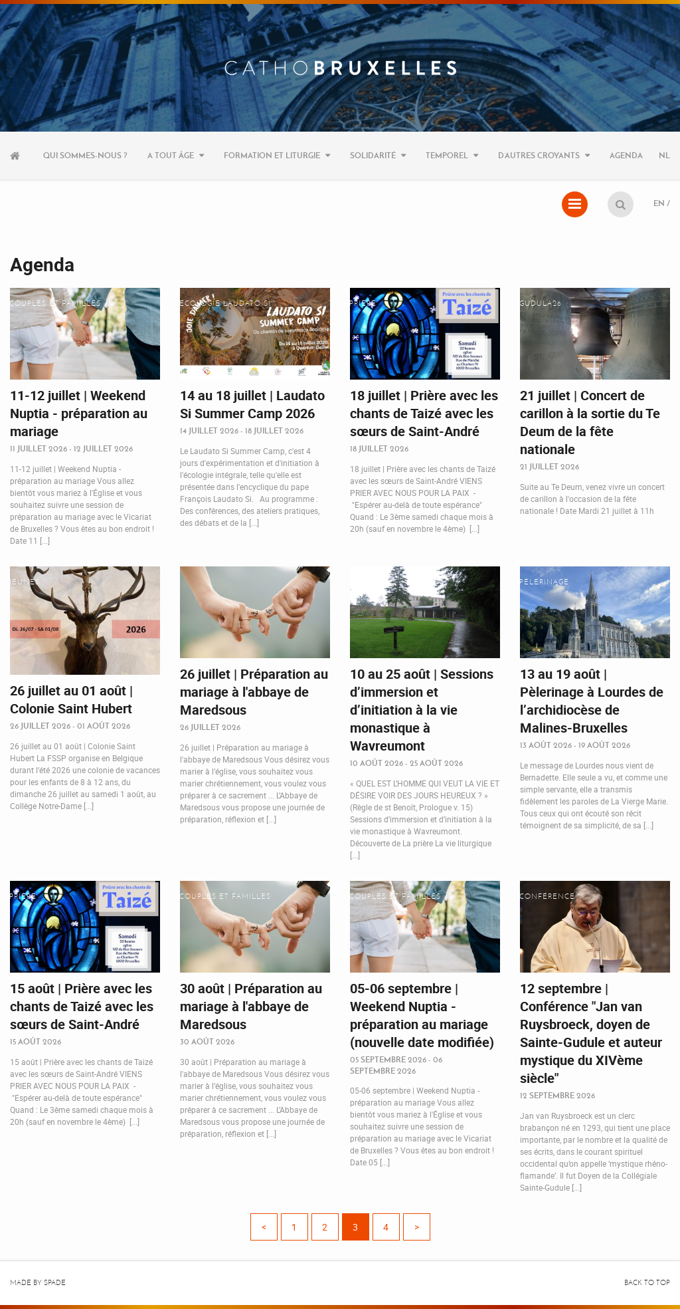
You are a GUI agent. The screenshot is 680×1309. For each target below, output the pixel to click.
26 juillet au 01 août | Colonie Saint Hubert (71, 699)
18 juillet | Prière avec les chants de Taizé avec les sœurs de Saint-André (424, 413)
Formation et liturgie (272, 155)
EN (659, 203)
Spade (55, 1282)
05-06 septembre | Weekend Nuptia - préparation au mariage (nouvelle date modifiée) (422, 1015)
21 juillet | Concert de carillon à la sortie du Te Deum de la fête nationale (590, 422)
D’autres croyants (539, 155)
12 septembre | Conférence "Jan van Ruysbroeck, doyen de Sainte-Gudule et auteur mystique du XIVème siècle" (591, 1033)
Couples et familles (55, 303)
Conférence (547, 896)
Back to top (647, 1282)
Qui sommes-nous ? (85, 155)
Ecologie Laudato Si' (226, 303)
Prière (363, 303)
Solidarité (373, 155)
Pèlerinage (544, 582)
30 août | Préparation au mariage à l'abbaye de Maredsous (251, 1006)
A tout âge (170, 155)
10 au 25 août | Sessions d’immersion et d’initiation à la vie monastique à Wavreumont (421, 710)
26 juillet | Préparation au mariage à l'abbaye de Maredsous (254, 692)
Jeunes (24, 582)
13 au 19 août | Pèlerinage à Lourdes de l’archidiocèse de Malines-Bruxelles (591, 701)
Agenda (626, 155)
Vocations (372, 582)
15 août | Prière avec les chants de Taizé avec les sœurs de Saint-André (81, 1006)
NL (664, 155)
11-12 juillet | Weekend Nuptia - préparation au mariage (78, 413)
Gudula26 (540, 303)
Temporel (447, 155)
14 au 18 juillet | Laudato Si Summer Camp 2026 (252, 404)
